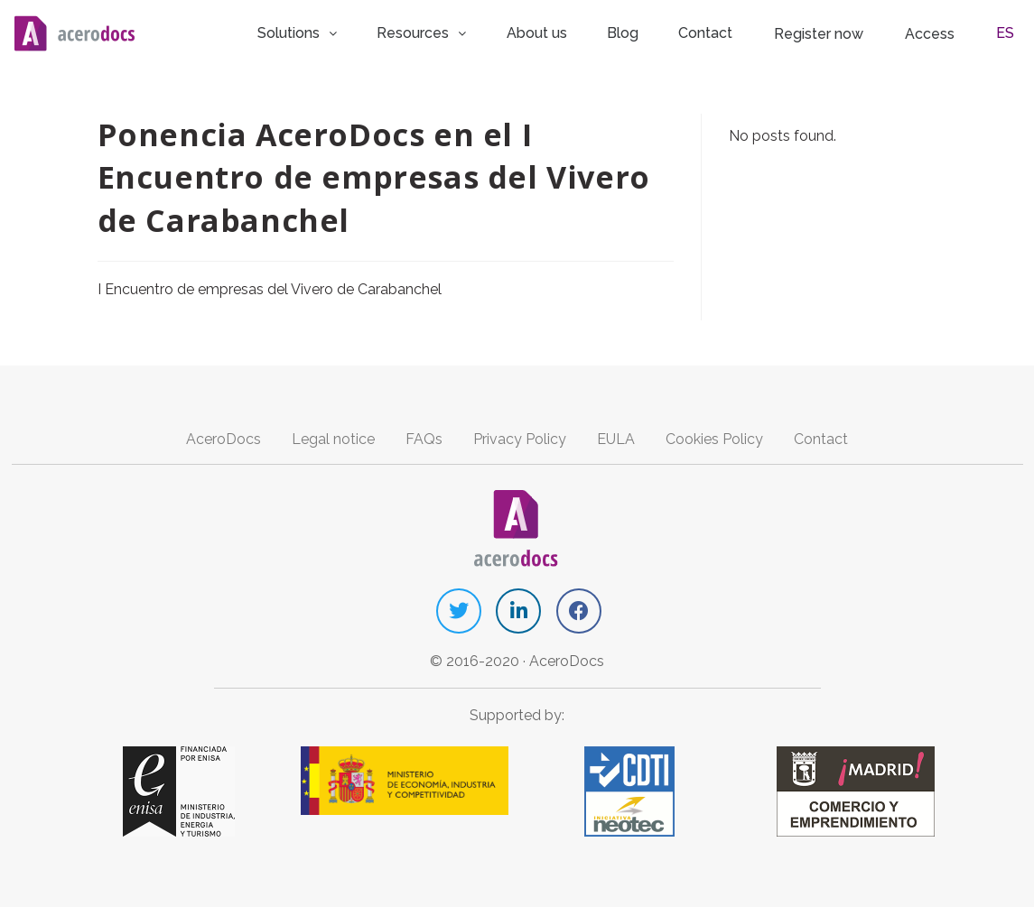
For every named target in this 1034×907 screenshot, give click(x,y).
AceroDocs (223, 437)
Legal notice (333, 437)
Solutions (342, 31)
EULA (616, 437)
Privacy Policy (519, 437)
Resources (463, 31)
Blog (653, 31)
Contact (729, 31)
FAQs (423, 437)
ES (1010, 31)
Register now (837, 32)
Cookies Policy (714, 437)
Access (945, 32)
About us (574, 31)
